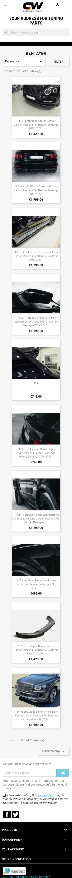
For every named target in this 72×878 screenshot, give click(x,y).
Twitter (15, 814)
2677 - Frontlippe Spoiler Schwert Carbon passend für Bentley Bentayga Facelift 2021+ (36, 649)
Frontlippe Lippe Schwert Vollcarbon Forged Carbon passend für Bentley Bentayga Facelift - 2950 (36, 715)
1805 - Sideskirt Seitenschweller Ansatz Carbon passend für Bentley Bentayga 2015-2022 (37, 255)
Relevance (24, 61)
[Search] (36, 32)
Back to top (53, 751)
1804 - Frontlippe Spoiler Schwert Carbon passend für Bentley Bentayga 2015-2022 (36, 124)
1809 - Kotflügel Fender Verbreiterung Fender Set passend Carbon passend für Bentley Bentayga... (36, 518)
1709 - (36, 383)
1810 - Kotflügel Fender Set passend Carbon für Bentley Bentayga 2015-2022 (37, 584)
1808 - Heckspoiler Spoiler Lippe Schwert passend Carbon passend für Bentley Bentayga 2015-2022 (36, 452)
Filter (58, 62)
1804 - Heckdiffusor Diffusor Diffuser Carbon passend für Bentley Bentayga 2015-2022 (36, 190)
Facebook (7, 814)
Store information (16, 859)
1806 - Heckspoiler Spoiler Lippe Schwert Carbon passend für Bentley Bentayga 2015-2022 (36, 321)
